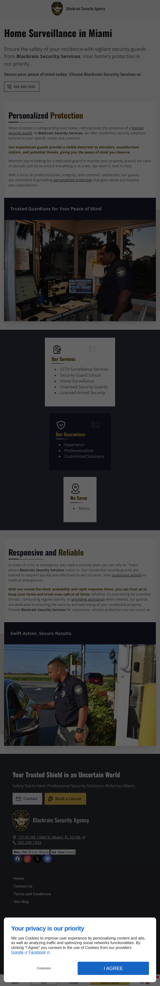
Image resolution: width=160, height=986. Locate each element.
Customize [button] (44, 968)
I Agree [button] (113, 968)
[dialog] (80, 949)
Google (17, 952)
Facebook (37, 952)
